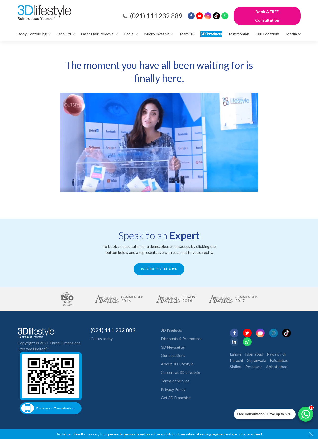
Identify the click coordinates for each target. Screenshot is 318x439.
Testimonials (239, 33)
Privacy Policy (173, 389)
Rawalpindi (276, 354)
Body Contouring (32, 33)
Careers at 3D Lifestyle (180, 372)
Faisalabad (279, 360)
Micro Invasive (156, 33)
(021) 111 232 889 (156, 16)
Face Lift (63, 33)
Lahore (235, 354)
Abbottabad (276, 366)
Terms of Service (175, 380)
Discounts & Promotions (181, 338)
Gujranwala (256, 360)
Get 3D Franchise (176, 397)
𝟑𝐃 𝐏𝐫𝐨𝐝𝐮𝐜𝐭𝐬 (211, 33)
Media (291, 33)
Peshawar (253, 366)
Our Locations (268, 33)
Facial (129, 33)
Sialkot (236, 366)
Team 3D (187, 33)
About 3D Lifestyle (177, 363)
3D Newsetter (173, 347)
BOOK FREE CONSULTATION (159, 269)
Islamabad (254, 354)
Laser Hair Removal (97, 33)
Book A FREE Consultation (267, 15)
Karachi (236, 360)
